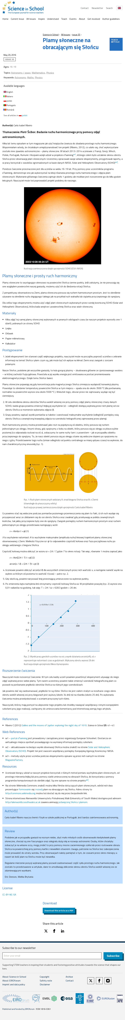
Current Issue (17, 19)
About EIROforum (11, 981)
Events (73, 19)
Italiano (8, 96)
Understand (53, 19)
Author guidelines (111, 19)
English (8, 91)
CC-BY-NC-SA (9, 894)
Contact (85, 8)
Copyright (44, 977)
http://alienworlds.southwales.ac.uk (22, 802)
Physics (50, 72)
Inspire (41, 19)
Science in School (51, 34)
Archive (69, 977)
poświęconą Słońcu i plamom (72, 802)
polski (8, 100)
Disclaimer (45, 985)
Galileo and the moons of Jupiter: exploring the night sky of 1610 (54, 725)
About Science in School (14, 977)
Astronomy (20, 77)
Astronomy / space (21, 72)
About (82, 19)
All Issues (31, 19)
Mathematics (38, 72)
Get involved (93, 19)
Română (9, 109)
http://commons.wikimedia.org (20, 793)
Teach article (115, 40)
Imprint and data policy (13, 985)
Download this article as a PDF (58, 910)
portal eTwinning (19, 738)
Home (5, 19)
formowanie (25, 789)
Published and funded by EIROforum (18, 1009)
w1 (74, 154)
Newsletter (97, 8)
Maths (30, 77)
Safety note (46, 981)
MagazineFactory (14, 760)
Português (10, 105)
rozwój (39, 789)
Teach (64, 19)
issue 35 (76, 34)
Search (109, 8)
